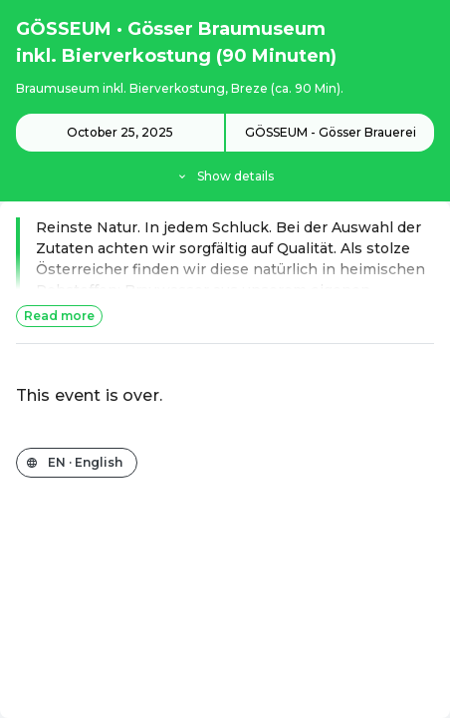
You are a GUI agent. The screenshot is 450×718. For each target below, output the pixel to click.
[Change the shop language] (76, 463)
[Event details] (225, 149)
